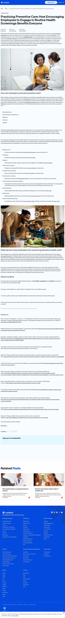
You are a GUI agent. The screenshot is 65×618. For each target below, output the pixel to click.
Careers (25, 580)
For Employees (47, 556)
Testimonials (26, 584)
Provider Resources (6, 552)
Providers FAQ (5, 565)
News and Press (26, 578)
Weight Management (48, 523)
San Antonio (5, 592)
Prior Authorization (6, 554)
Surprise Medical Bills (28, 542)
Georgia (4, 582)
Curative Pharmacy (6, 523)
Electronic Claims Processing (8, 557)
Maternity (46, 533)
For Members (26, 521)
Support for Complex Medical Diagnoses (32, 535)
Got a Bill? (25, 527)
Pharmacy (4, 533)
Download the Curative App (8, 527)
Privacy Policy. (15, 615)
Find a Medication (6, 561)
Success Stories (26, 561)
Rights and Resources (28, 538)
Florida (3, 580)
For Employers (47, 552)
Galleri (45, 538)
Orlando (4, 590)
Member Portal (26, 523)
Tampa (3, 594)
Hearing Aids (47, 536)
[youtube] (62, 514)
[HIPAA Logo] (32, 609)
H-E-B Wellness (47, 529)
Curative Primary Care (28, 533)
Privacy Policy (20, 604)
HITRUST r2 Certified (32, 604)
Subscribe (25, 582)
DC (3, 578)
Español (60, 2)
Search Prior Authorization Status (9, 556)
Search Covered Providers (8, 563)
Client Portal (25, 556)
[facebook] (57, 514)
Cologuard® (25, 536)
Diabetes (46, 521)
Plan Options (5, 535)
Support (25, 525)
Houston (4, 584)
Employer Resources (27, 559)
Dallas (3, 577)
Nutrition (46, 531)
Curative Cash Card (6, 521)
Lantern (4, 531)
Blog (6, 8)
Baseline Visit (26, 529)
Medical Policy (25, 604)
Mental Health (47, 525)
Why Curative (26, 573)
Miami (3, 588)
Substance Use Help (48, 535)
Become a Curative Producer (29, 554)
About (24, 575)
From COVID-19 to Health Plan (8, 529)
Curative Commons (27, 540)
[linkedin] (52, 514)
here (19, 421)
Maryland (4, 586)
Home (2, 8)
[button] (63, 2)
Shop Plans (25, 552)
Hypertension (47, 527)
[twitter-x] (59, 514)
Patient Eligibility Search (7, 559)
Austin (3, 575)
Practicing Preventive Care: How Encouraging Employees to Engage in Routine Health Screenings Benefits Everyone (31, 8)
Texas (3, 596)
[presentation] (51, 2)
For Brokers (46, 554)
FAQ (24, 544)
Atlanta (4, 573)
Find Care (4, 525)
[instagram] (54, 514)
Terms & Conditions (13, 604)
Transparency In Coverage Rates (9, 536)
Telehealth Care (26, 531)
